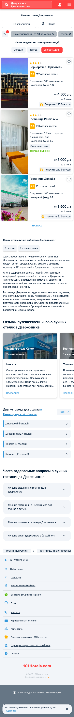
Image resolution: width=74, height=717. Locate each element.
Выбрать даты (52, 49)
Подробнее (12, 393)
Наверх (37, 225)
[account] (60, 4)
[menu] (69, 4)
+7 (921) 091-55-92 (19, 560)
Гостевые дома (29, 248)
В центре (10, 248)
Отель (66, 34)
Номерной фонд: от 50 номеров (34, 34)
